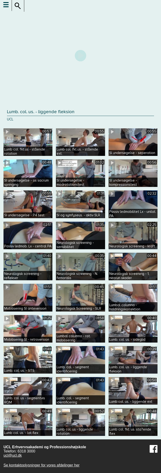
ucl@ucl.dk (12, 455)
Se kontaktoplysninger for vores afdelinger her (41, 465)
